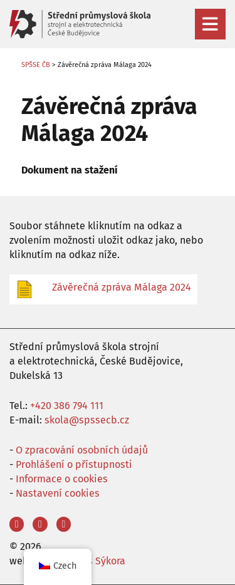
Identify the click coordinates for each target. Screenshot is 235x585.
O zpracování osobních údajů (82, 450)
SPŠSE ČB (35, 65)
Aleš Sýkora (99, 561)
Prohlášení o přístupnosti (74, 464)
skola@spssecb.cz (86, 420)
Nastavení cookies (58, 493)
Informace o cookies (62, 479)
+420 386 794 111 (66, 406)
